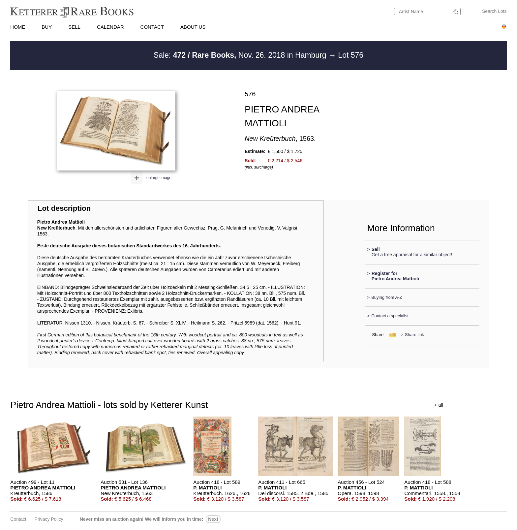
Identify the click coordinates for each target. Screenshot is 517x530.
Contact (18, 519)
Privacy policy (49, 519)
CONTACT (152, 27)
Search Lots (494, 11)
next (213, 519)
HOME (17, 27)
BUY (47, 27)
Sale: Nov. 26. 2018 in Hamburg (241, 55)
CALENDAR (110, 27)
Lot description (64, 208)
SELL (74, 27)
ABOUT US (192, 27)
